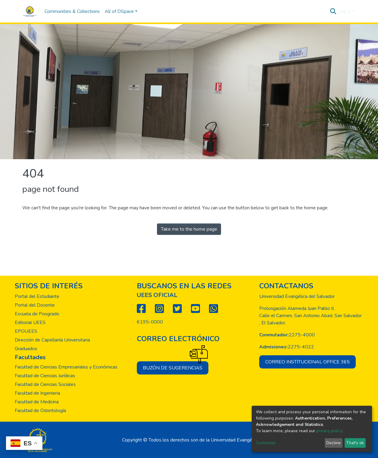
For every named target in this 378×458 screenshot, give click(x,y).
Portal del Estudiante (37, 296)
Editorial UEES (30, 322)
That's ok (355, 443)
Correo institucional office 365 (307, 362)
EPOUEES (26, 331)
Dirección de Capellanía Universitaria (52, 340)
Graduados (26, 348)
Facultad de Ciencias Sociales (45, 384)
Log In (344, 11)
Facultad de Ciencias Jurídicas (45, 375)
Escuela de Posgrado (37, 314)
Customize (265, 443)
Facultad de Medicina (37, 402)
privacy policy (329, 431)
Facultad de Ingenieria (37, 393)
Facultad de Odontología (40, 410)
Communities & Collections (72, 11)
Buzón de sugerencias (175, 366)
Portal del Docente (35, 305)
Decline (333, 443)
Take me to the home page (189, 229)
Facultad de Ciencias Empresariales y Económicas (66, 367)
